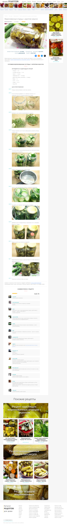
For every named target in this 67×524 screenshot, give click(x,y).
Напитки (50, 1)
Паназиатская (47, 505)
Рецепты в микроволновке (47, 9)
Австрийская (46, 513)
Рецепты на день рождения (34, 515)
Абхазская (46, 517)
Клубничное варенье (51, 9)
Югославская (46, 508)
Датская (45, 511)
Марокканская (47, 514)
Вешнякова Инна (8, 21)
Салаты (54, 1)
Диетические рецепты (11, 9)
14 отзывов (16, 21)
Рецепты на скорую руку (20, 9)
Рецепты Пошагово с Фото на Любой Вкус (8, 509)
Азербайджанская (47, 510)
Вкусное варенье (60, 9)
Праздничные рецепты (2, 9)
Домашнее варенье (42, 9)
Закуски (44, 1)
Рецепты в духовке (6, 9)
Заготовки (39, 1)
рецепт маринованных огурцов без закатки (20, 59)
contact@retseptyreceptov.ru (8, 521)
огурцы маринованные (36, 282)
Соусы (58, 1)
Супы (62, 1)
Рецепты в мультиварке (33, 511)
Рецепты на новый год (24, 9)
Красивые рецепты (58, 507)
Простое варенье (29, 9)
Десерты (34, 1)
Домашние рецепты (58, 513)
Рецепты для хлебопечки (34, 505)
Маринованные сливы (33, 9)
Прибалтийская (47, 507)
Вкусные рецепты (58, 510)
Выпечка (24, 1)
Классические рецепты (59, 508)
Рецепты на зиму (16, 9)
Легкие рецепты (55, 9)
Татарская (46, 515)
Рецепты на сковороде (65, 9)
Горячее (29, 1)
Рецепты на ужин (58, 517)
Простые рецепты (58, 511)
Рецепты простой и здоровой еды (10, 1)
